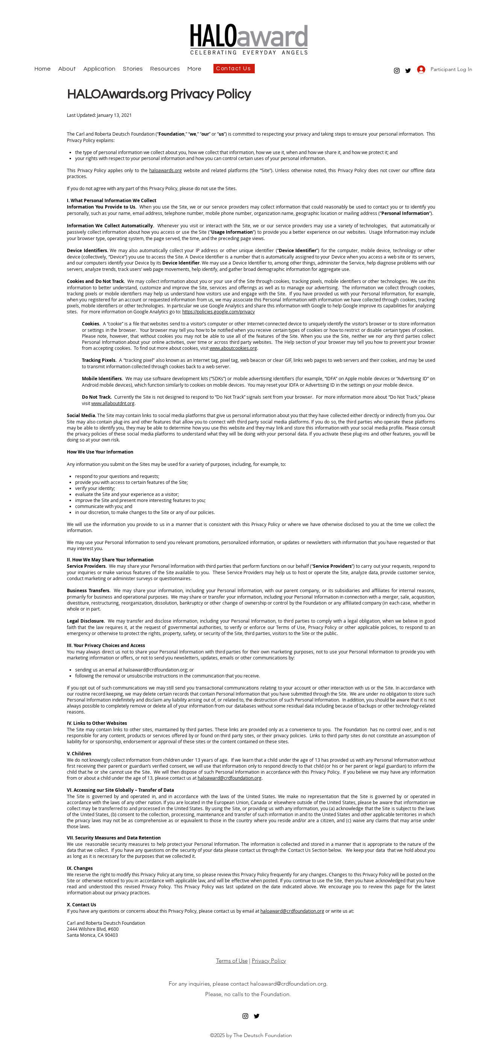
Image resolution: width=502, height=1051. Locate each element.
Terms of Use (232, 960)
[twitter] (408, 70)
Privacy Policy (269, 960)
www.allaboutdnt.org (113, 403)
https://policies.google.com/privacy (218, 311)
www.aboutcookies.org (233, 348)
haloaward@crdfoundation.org (155, 670)
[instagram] (397, 70)
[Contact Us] (234, 68)
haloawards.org (165, 170)
